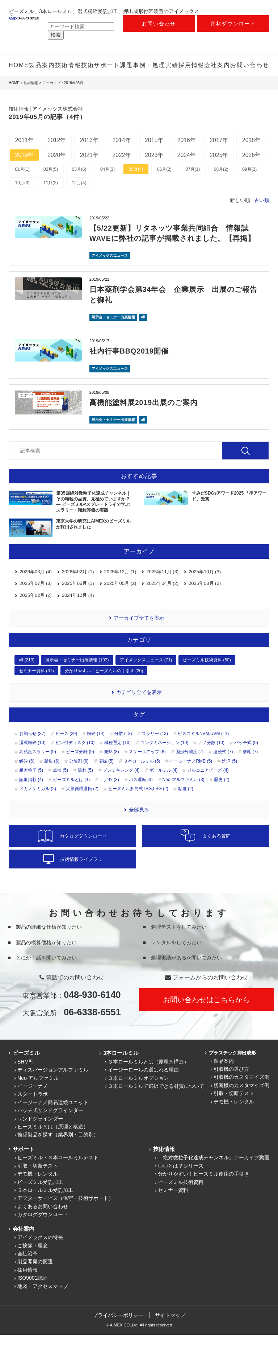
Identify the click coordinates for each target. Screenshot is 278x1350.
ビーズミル (25, 1068)
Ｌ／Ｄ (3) (109, 794)
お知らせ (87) (32, 748)
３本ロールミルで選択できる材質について (156, 1101)
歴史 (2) (221, 794)
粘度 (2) (185, 803)
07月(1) (195, 185)
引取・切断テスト (234, 1108)
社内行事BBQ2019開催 (129, 367)
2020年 (90, 155)
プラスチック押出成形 (231, 1068)
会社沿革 (27, 1269)
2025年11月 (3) (162, 587)
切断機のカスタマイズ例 (241, 1100)
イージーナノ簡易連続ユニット (52, 1117)
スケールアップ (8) (147, 767)
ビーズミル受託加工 (40, 1197)
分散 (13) (123, 748)
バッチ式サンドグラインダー (50, 1125)
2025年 (24, 171)
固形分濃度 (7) (190, 767)
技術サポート (100, 65)
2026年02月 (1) (78, 587)
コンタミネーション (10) (164, 757)
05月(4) (137, 185)
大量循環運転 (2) (82, 803)
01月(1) (22, 185)
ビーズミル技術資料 (180, 1197)
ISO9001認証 (32, 1293)
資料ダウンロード (233, 23)
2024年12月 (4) (78, 610)
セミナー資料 (173, 1205)
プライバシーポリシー (118, 1330)
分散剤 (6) (79, 776)
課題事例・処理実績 (149, 65)
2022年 (156, 155)
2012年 (57, 140)
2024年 (222, 155)
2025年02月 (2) (36, 610)
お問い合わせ (159, 23)
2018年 (24, 155)
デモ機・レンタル (234, 1117)
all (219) (26, 675)
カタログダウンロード (42, 1230)
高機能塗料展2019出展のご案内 (143, 418)
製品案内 (42, 65)
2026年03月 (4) (36, 587)
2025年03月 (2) (205, 599)
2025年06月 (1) (78, 599)
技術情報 (68, 65)
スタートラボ (32, 1109)
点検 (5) (60, 785)
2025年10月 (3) (205, 587)
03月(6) (80, 185)
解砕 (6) (26, 776)
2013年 (90, 140)
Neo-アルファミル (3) (184, 794)
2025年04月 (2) (162, 599)
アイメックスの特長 (40, 1252)
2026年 (57, 171)
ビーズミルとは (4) (71, 794)
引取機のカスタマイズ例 (241, 1092)
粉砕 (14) (96, 748)
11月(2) (51, 198)
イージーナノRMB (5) (191, 776)
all (143, 333)
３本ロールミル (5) (141, 776)
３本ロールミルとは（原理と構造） (148, 1077)
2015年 (156, 140)
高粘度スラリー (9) (37, 767)
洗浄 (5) (229, 776)
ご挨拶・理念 (32, 1261)
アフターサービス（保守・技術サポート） (65, 1213)
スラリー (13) (155, 748)
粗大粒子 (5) (31, 785)
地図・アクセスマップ (42, 1301)
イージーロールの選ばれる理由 (143, 1085)
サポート (23, 1164)
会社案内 (218, 65)
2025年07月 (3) (36, 599)
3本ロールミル (120, 1068)
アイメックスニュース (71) (146, 675)
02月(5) (51, 185)
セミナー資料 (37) (36, 686)
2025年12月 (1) (120, 587)
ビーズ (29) (66, 748)
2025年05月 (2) (120, 599)
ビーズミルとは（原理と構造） (52, 1142)
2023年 (189, 155)
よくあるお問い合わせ (42, 1222)
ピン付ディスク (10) (75, 757)
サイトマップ (170, 1330)
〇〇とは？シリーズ (180, 1181)
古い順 (261, 216)
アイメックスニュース (110, 271)
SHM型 (25, 1077)
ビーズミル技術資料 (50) (207, 675)
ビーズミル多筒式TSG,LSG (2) (138, 803)
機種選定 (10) (117, 757)
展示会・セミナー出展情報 (113, 333)
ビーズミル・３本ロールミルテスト (57, 1173)
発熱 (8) (111, 767)
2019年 (57, 155)
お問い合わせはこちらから (206, 1015)
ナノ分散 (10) (211, 757)
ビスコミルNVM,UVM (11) (203, 748)
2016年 (189, 140)
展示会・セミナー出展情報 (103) (77, 675)
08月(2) (223, 185)
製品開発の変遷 (35, 1277)
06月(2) (166, 185)
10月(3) (22, 198)
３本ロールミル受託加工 (45, 1205)
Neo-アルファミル (38, 1093)
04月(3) (108, 185)
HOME (19, 65)
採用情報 (191, 65)
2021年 (123, 155)
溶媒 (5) (106, 776)
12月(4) (80, 198)
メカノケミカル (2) (37, 803)
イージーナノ (32, 1101)
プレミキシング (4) (121, 785)
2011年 (24, 140)
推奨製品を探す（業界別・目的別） (57, 1150)
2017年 (222, 140)
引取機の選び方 (231, 1084)
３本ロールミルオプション (138, 1093)
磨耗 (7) (250, 767)
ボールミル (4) (163, 785)
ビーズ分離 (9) (80, 767)
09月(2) (252, 185)
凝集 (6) (51, 776)
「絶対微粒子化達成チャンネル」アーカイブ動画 (213, 1173)
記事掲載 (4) (31, 794)
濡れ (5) (85, 785)
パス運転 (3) (141, 794)
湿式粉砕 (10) (32, 757)
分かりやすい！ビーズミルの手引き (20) (104, 686)
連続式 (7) (223, 767)
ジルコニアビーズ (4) (207, 785)
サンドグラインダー (40, 1134)
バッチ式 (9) (246, 757)
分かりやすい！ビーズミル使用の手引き (203, 1189)
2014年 (123, 140)
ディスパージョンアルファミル (52, 1085)
